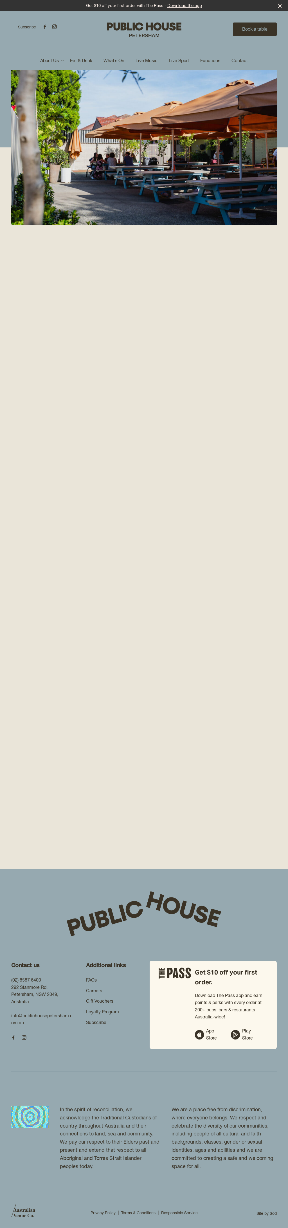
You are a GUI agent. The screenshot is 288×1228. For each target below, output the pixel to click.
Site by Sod (266, 1213)
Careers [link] (94, 990)
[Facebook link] (44, 27)
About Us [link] (49, 60)
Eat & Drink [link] (81, 60)
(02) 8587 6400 (26, 980)
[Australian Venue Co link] (23, 1212)
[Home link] (144, 30)
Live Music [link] (147, 60)
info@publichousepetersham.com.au (42, 1019)
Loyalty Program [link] (102, 1011)
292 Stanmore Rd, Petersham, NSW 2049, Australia (34, 994)
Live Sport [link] (179, 60)
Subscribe (27, 27)
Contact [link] (239, 60)
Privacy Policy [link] (103, 1212)
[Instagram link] (54, 27)
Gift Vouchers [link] (99, 1001)
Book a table (254, 29)
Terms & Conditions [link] (138, 1212)
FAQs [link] (91, 980)
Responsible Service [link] (179, 1212)
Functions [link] (210, 60)
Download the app (184, 5)
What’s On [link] (114, 60)
